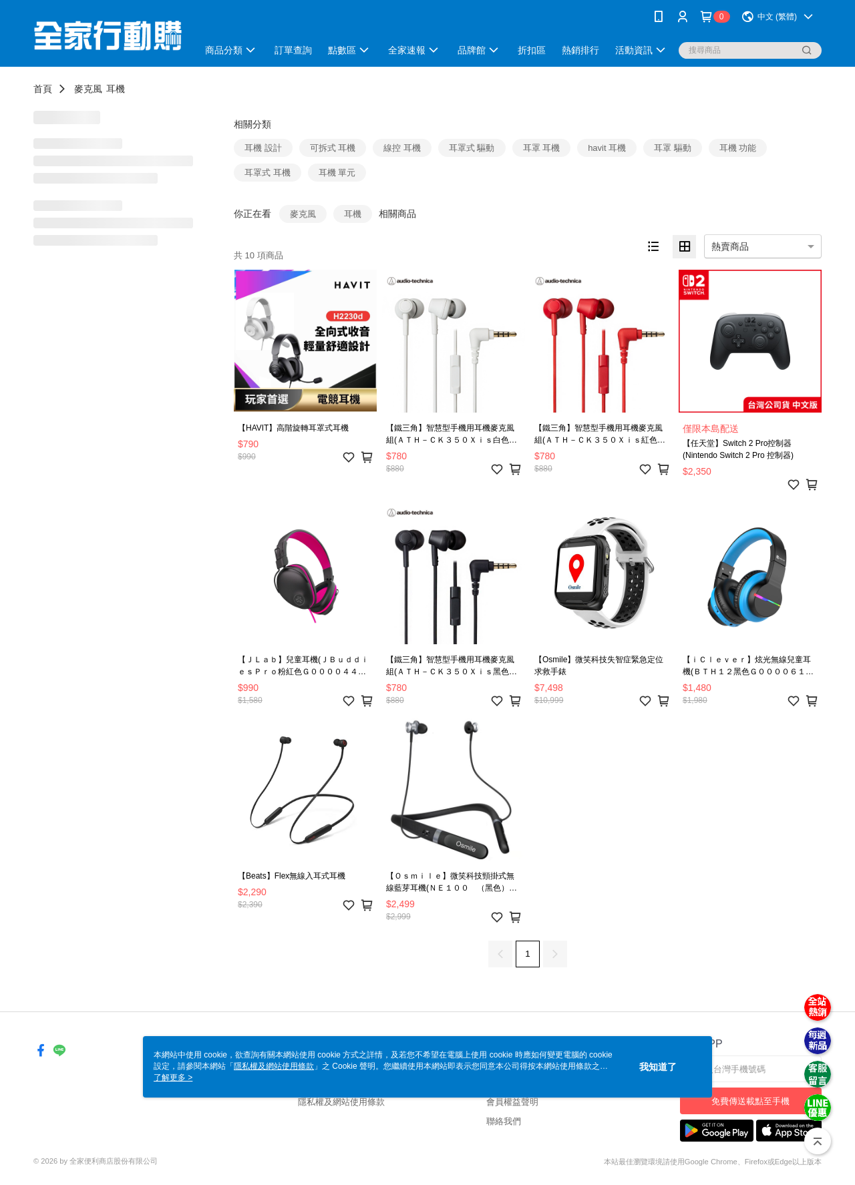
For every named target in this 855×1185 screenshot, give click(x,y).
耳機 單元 (337, 173)
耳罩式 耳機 (267, 173)
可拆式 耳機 (333, 148)
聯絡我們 (503, 1121)
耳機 (115, 88)
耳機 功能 (738, 148)
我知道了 (658, 1066)
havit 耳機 (607, 148)
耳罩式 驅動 (472, 148)
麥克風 (88, 88)
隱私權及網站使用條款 (341, 1102)
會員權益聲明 (512, 1102)
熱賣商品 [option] (730, 246)
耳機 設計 (263, 148)
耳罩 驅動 (672, 148)
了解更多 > (173, 1077)
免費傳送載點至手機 (750, 1101)
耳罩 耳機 (541, 148)
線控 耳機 (402, 148)
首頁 (42, 88)
